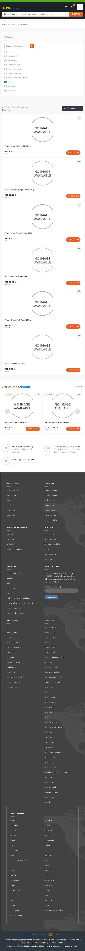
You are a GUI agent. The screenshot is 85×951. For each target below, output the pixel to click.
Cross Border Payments (16, 613)
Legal (9, 505)
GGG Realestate (51, 667)
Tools (9, 637)
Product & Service (14, 647)
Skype (13, 835)
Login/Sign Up (66, 6)
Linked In (48, 820)
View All (79, 387)
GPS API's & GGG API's (16, 677)
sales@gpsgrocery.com (44, 939)
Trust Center (12, 687)
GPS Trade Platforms (53, 727)
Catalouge (11, 652)
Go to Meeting (16, 915)
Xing (12, 895)
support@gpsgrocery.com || (69, 939)
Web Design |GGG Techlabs (18, 598)
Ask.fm (13, 875)
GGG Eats (48, 762)
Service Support (51, 495)
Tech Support (49, 500)
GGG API (48, 559)
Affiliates (10, 544)
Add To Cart (74, 152)
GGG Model (49, 732)
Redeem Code (12, 642)
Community (49, 505)
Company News (13, 662)
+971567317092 (40, 943)
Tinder (47, 875)
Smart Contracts (51, 637)
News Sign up (50, 539)
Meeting (47, 860)
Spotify (47, 890)
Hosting (10, 578)
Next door (48, 870)
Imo (45, 850)
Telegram (14, 850)
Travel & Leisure (51, 632)
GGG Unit (48, 692)
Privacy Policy (50, 515)
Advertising (11, 583)
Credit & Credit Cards (53, 682)
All (8, 52)
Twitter (13, 830)
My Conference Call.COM (54, 910)
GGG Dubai (49, 797)
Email (13, 840)
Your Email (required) (53, 587)
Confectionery (13, 56)
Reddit (47, 845)
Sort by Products (71, 108)
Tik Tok (13, 870)
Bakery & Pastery (14, 73)
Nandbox (48, 900)
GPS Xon (48, 777)
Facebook (14, 820)
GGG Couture (50, 782)
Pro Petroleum (50, 737)
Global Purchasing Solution (55, 772)
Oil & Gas (48, 662)
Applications (12, 632)
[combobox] (11, 14)
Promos (10, 593)
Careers (10, 500)
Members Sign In (51, 534)
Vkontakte (15, 880)
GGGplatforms (28, 946)
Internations (16, 890)
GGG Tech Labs (50, 787)
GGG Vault (48, 717)
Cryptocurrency (50, 652)
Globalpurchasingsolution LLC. (64, 946)
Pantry (10, 82)
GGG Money (49, 712)
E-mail (9, 627)
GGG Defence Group (52, 752)
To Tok (47, 895)
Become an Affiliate (52, 544)
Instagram (15, 825)
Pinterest (48, 825)
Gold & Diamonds (51, 672)
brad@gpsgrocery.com (22, 939)
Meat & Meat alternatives (17, 78)
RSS (12, 855)
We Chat (48, 855)
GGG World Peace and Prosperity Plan (23, 603)
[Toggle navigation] (80, 7)
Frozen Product (14, 65)
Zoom (46, 905)
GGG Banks (49, 687)
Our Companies (50, 554)
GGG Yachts (49, 802)
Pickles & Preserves (20, 24)
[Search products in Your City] (44, 14)
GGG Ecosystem (13, 608)
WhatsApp (15, 910)
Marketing (11, 588)
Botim (13, 900)
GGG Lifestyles (50, 722)
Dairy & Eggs (13, 60)
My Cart (73, 6)
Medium (47, 865)
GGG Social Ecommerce (54, 657)
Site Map (10, 657)
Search (76, 14)
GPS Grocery (49, 757)
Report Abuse (50, 510)
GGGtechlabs (43, 946)
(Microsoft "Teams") (19, 860)
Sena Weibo (49, 840)
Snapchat (48, 830)
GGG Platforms (13, 490)
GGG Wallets (49, 707)
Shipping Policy (50, 520)
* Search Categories (15, 573)
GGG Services (50, 767)
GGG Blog (11, 510)
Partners (10, 539)
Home (5, 107)
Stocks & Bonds (50, 647)
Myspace (48, 885)
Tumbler (47, 835)
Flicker (13, 885)
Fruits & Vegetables (15, 69)
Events (47, 549)
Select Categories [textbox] (11, 14)
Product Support (51, 490)
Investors (10, 534)
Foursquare (49, 880)
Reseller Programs (14, 549)
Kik (12, 845)
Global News (12, 667)
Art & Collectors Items (53, 677)
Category (42, 37)
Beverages (12, 86)
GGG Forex (48, 642)
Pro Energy (49, 742)
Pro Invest (48, 747)
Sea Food (11, 90)
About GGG (11, 515)
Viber (13, 905)
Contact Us (11, 495)
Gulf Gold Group (51, 792)
